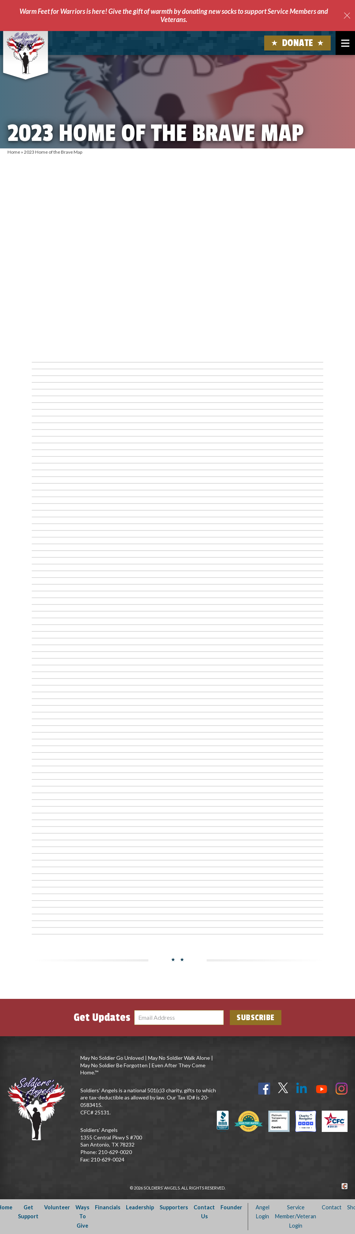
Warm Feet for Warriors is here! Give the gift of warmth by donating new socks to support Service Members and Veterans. (173, 15)
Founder (231, 1207)
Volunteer (57, 1207)
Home (13, 152)
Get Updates (102, 1018)
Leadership (140, 1207)
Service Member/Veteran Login (295, 1216)
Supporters (174, 1207)
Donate (297, 43)
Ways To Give (82, 1216)
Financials (107, 1207)
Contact (332, 1207)
